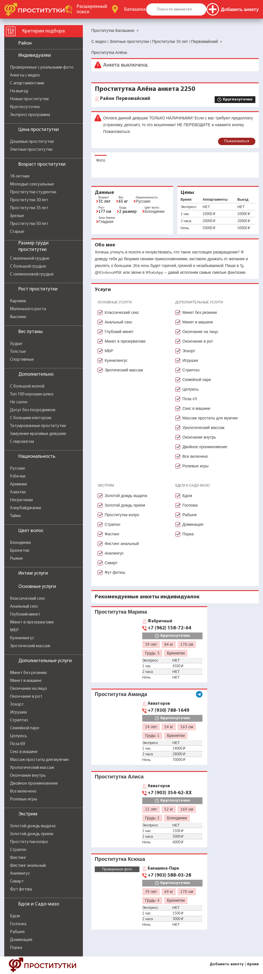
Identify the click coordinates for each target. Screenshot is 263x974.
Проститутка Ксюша (120, 859)
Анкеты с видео (25, 75)
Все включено (23, 791)
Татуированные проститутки (38, 426)
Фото (100, 160)
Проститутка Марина (121, 612)
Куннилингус (22, 638)
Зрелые (17, 216)
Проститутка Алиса (119, 776)
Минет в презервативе (32, 622)
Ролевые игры (23, 799)
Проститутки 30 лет (29, 200)
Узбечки (17, 476)
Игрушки (18, 712)
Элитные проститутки (31, 149)
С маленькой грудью (29, 258)
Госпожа (18, 924)
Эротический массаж (30, 646)
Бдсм (15, 916)
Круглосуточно (25, 107)
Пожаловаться (236, 141)
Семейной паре (24, 728)
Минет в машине (26, 680)
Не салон (18, 402)
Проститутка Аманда (121, 694)
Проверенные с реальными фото (42, 67)
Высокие (18, 317)
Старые (17, 231)
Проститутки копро (29, 842)
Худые (16, 344)
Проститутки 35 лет (29, 208)
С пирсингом (22, 441)
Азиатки (18, 492)
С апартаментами (27, 83)
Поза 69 (17, 744)
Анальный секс (24, 606)
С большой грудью (28, 266)
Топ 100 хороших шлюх (31, 394)
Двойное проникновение (34, 783)
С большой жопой (27, 386)
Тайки (15, 516)
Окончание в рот (26, 696)
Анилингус (20, 873)
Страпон (18, 850)
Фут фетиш (21, 889)
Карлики (18, 301)
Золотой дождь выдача (32, 826)
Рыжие (16, 558)
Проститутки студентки (33, 192)
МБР (14, 630)
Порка (16, 947)
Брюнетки (19, 550)
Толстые (18, 351)
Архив (253, 964)
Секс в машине (24, 752)
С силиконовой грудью (32, 274)
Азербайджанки (25, 508)
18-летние (20, 176)
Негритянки (21, 500)
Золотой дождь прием (31, 834)
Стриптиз (19, 720)
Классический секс (27, 598)
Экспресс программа (30, 115)
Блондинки (20, 542)
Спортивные (22, 359)
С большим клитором (30, 418)
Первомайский (125, 98)
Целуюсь (18, 736)
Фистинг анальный (28, 865)
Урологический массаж (32, 767)
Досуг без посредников (32, 410)
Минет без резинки (28, 673)
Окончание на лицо (28, 688)
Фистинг (18, 857)
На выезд (19, 91)
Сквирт (17, 881)
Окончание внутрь (28, 775)
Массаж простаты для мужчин (39, 760)
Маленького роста (28, 309)
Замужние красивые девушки (38, 434)
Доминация (21, 940)
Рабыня (17, 932)
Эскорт (17, 704)
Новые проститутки (29, 99)
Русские (17, 468)
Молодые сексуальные (32, 184)
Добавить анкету (226, 964)
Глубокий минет (25, 614)
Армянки (18, 484)
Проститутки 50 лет (29, 224)
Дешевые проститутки (32, 141)
